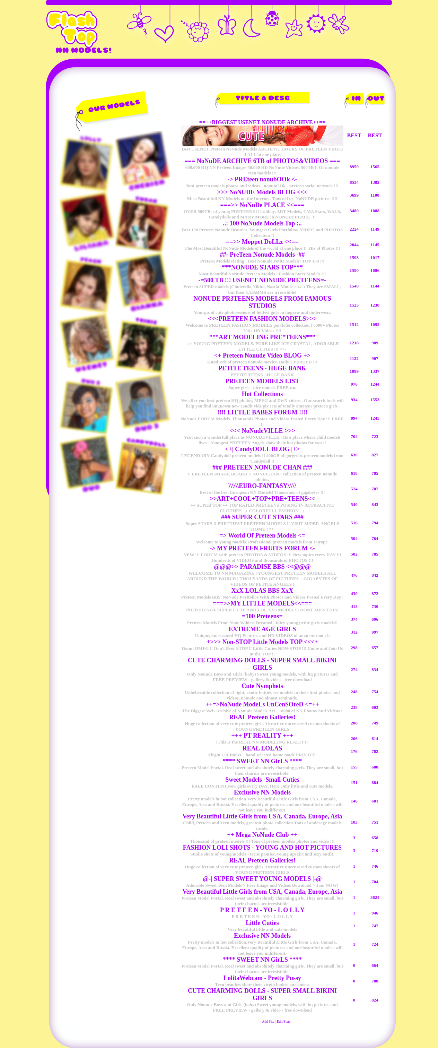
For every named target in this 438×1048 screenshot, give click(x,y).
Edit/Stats (283, 1021)
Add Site (268, 1021)
